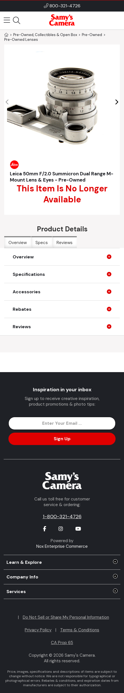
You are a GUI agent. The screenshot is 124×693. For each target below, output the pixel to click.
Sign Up (62, 439)
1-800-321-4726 (62, 516)
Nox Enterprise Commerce (62, 546)
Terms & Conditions (79, 630)
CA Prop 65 (62, 642)
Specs (41, 242)
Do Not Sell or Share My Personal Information (66, 617)
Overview (17, 242)
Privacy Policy (38, 630)
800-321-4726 (64, 6)
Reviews (65, 242)
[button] (116, 102)
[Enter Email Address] (62, 423)
